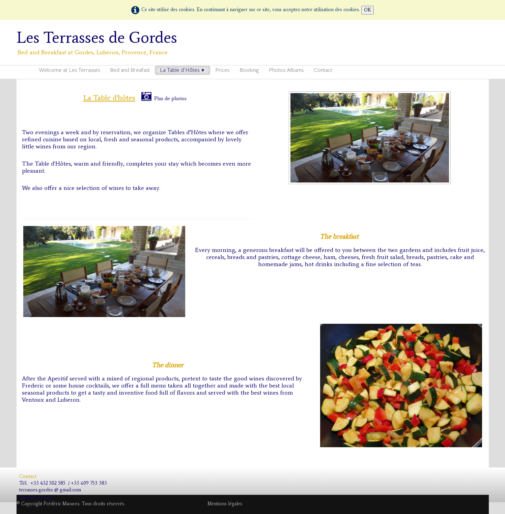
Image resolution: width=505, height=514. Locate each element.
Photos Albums (286, 70)
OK (367, 10)
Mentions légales (224, 504)
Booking (249, 70)
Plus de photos (164, 98)
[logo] (99, 42)
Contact (323, 70)
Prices (222, 70)
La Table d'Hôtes (182, 70)
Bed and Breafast (130, 70)
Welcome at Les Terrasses (69, 70)
